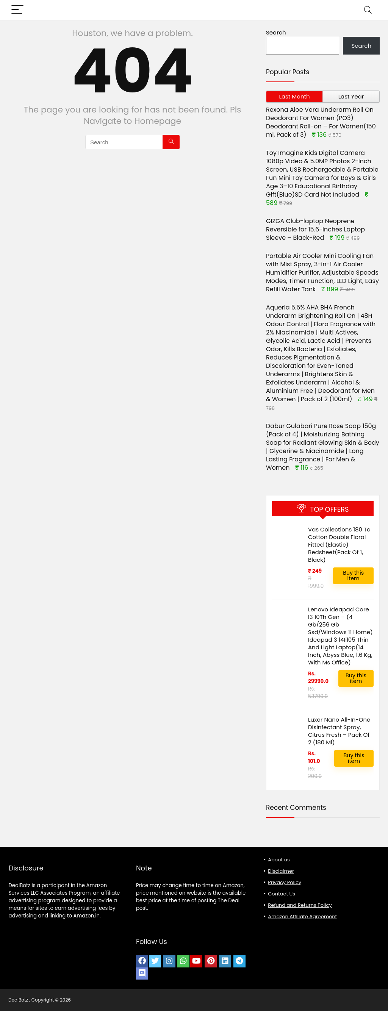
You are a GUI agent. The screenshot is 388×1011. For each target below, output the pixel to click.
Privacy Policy (284, 882)
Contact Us (281, 893)
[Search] (368, 10)
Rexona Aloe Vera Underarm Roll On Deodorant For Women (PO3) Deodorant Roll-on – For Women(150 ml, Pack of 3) (321, 122)
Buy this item (353, 575)
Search (276, 32)
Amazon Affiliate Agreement (302, 916)
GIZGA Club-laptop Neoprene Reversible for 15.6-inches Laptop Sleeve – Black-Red (315, 229)
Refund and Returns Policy (300, 905)
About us (279, 859)
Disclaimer (281, 871)
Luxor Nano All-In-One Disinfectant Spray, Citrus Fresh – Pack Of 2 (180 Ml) (340, 731)
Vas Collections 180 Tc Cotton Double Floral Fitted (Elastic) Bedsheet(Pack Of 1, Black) (339, 544)
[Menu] (17, 10)
